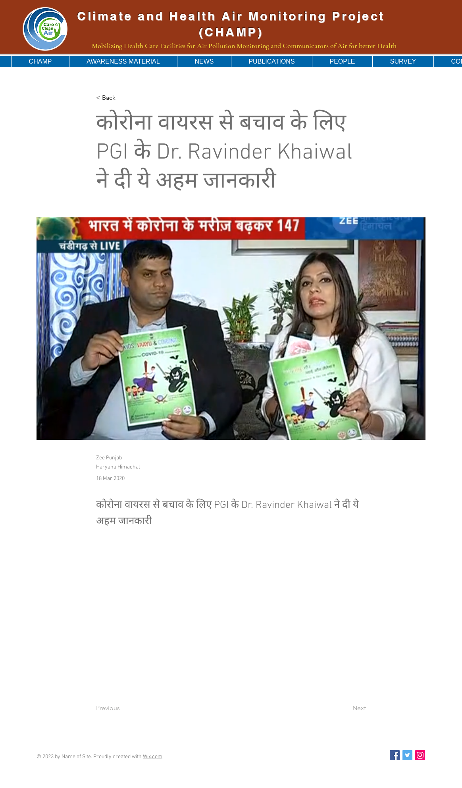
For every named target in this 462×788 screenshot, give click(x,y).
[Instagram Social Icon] (420, 755)
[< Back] (122, 98)
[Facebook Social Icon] (395, 755)
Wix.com (152, 756)
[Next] (346, 708)
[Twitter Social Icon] (407, 755)
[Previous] (122, 708)
